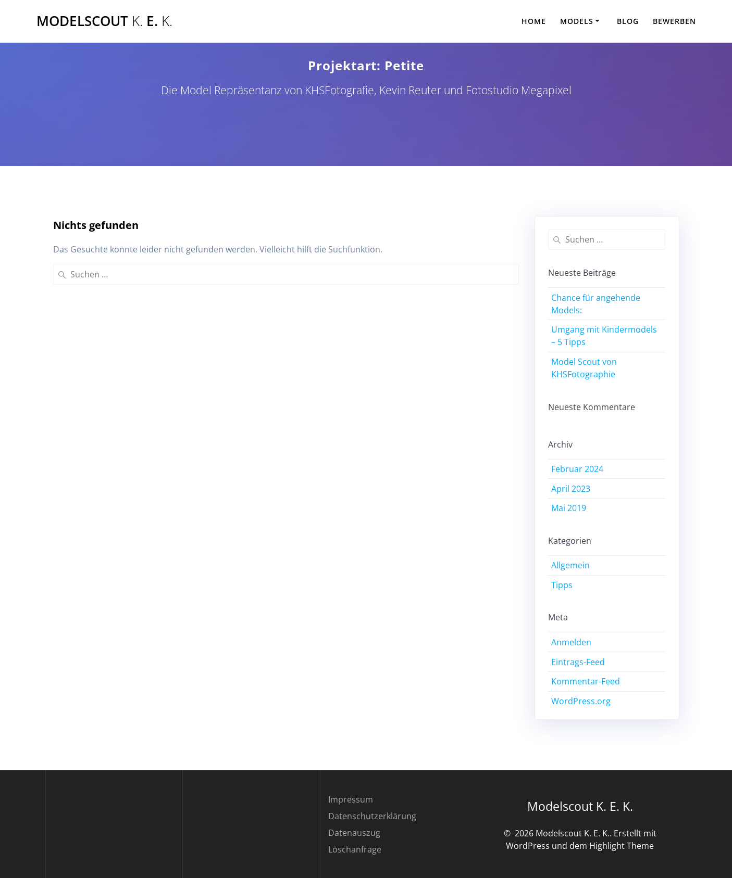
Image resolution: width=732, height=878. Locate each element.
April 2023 (570, 488)
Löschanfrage (354, 849)
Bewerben (674, 21)
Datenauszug (354, 832)
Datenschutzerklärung (372, 816)
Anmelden (571, 642)
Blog (628, 21)
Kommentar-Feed (585, 681)
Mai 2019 (568, 508)
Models (576, 21)
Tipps (562, 585)
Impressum (350, 799)
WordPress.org (581, 701)
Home (534, 21)
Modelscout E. (104, 21)
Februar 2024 (577, 469)
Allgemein (570, 565)
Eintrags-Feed (578, 662)
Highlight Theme (621, 845)
